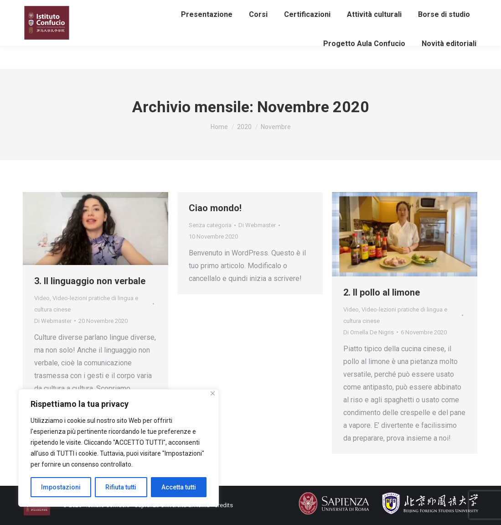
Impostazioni (61, 487)
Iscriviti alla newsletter (62, 16)
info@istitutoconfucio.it (125, 6)
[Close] (213, 393)
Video (42, 298)
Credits (223, 505)
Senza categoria (210, 225)
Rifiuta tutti (120, 487)
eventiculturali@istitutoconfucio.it (221, 6)
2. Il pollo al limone (381, 292)
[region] (118, 448)
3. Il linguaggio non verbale (89, 280)
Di (53, 320)
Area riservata (412, 7)
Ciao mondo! (215, 208)
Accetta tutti (178, 487)
